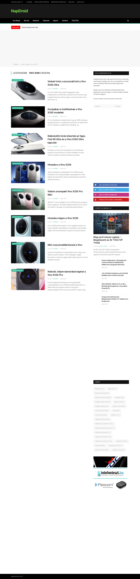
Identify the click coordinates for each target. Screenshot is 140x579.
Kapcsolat (71, 2)
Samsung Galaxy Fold (103, 441)
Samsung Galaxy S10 (103, 437)
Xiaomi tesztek (118, 450)
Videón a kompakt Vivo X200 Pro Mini (65, 193)
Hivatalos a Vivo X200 (59, 164)
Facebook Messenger (103, 397)
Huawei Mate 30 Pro (102, 402)
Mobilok (36, 21)
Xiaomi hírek (100, 445)
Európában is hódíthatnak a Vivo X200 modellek (65, 111)
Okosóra (116, 410)
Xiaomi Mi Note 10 (115, 445)
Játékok (65, 21)
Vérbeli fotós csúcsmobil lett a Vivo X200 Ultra (67, 83)
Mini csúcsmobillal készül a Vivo (65, 245)
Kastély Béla (102, 246)
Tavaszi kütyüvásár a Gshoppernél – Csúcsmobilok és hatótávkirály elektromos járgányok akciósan (114, 262)
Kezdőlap (29, 2)
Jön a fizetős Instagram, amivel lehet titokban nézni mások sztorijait (115, 274)
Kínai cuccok (119, 402)
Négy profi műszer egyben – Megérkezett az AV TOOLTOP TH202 (108, 240)
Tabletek (46, 21)
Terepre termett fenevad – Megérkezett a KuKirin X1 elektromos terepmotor (115, 299)
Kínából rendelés (101, 406)
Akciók (26, 21)
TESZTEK (75, 21)
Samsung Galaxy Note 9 (104, 423)
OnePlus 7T (115, 415)
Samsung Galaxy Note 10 (104, 428)
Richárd (55, 88)
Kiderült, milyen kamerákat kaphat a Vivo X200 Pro (67, 273)
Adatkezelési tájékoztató (58, 2)
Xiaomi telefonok (101, 450)
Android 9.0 (99, 389)
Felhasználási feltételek (41, 2)
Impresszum (80, 2)
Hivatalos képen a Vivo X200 (63, 218)
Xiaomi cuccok (121, 441)
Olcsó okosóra (101, 415)
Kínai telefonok (119, 406)
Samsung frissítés (102, 419)
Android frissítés (102, 393)
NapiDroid (19, 11)
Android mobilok (18, 80)
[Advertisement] (70, 45)
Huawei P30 (119, 397)
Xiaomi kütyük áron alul (30, 27)
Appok (55, 21)
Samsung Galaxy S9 (102, 432)
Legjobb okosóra (101, 410)
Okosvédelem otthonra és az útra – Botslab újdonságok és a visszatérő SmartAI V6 (114, 286)
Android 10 (112, 389)
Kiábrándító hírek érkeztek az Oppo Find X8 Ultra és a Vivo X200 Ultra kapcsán (66, 139)
